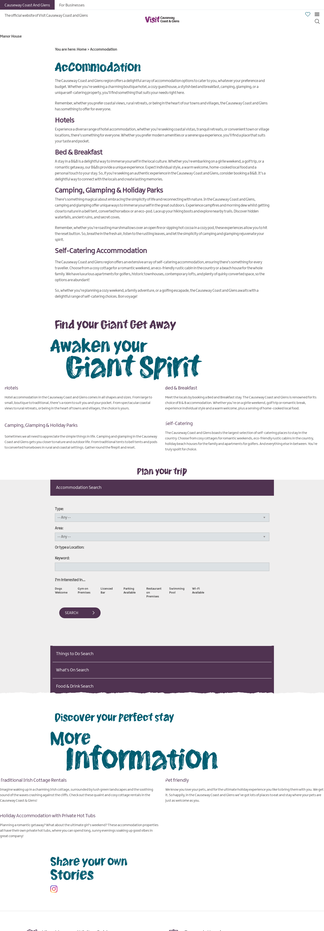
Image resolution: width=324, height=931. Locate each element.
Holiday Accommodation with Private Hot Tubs (48, 815)
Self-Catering (179, 423)
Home (82, 50)
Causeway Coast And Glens (27, 5)
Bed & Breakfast (181, 387)
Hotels (11, 387)
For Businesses (72, 5)
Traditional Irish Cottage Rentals (33, 780)
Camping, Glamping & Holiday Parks (41, 425)
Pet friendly (177, 780)
